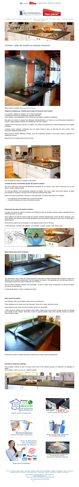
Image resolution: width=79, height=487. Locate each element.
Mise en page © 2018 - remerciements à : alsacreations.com (40, 477)
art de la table (37, 20)
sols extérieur (8, 19)
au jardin (35, 19)
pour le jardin (23, 472)
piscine (13, 19)
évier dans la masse (29, 108)
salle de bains (52, 19)
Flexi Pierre (27, 471)
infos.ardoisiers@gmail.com (39, 475)
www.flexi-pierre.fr (29, 474)
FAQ (41, 471)
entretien (43, 20)
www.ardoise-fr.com (49, 474)
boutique (33, 471)
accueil (13, 471)
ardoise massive (20, 471)
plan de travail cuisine (43, 19)
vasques (59, 19)
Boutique (58, 3)
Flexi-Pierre (51, 3)
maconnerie (70, 471)
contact (37, 471)
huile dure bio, (21, 370)
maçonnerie (19, 19)
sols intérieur (65, 19)
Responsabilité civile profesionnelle (40, 479)
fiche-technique (46, 471)
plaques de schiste (27, 19)
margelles (71, 19)
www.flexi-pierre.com (39, 474)
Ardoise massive (42, 3)
